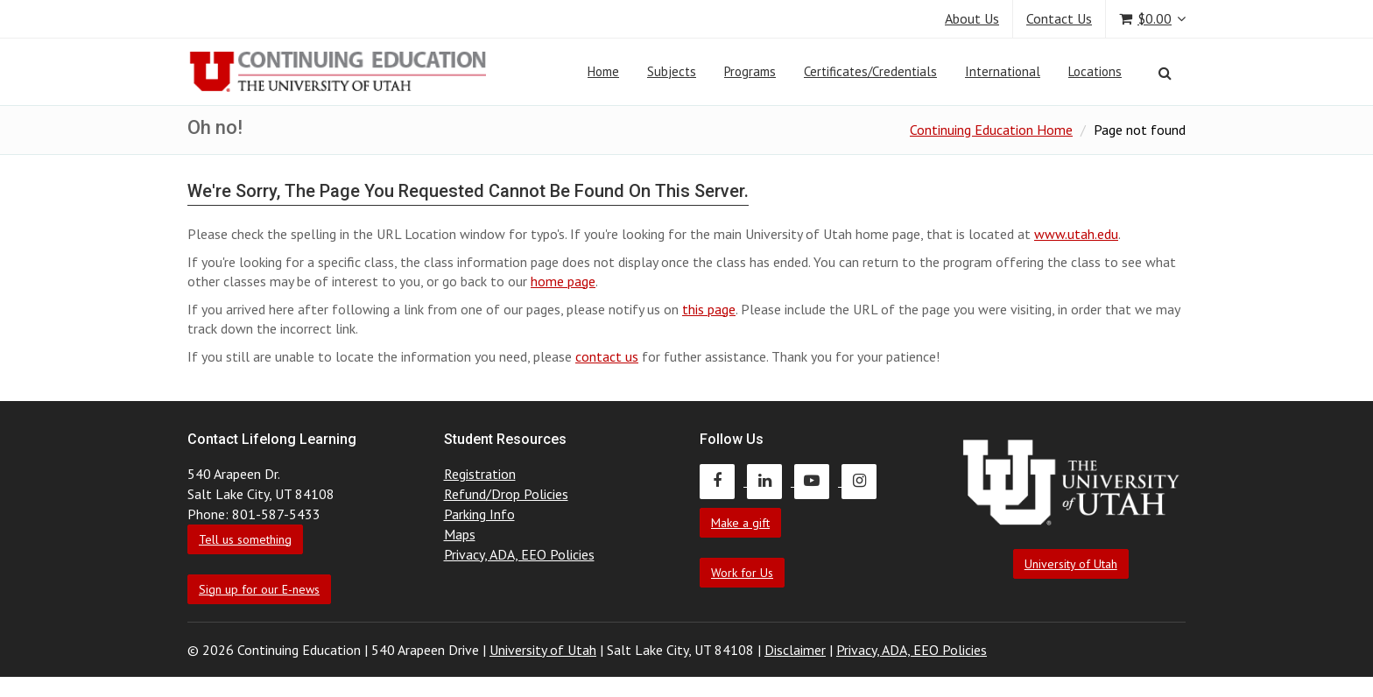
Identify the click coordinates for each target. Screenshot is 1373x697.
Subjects (671, 71)
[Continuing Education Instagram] (863, 480)
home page (563, 281)
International (1002, 71)
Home (603, 71)
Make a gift (740, 523)
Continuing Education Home (991, 129)
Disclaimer (795, 649)
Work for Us (742, 573)
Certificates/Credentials (870, 71)
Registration (480, 473)
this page (709, 309)
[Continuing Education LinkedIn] (770, 480)
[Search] (1165, 73)
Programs (750, 71)
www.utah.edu (1076, 234)
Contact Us (1059, 18)
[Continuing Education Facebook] (723, 480)
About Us (972, 18)
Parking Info (479, 514)
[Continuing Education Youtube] (817, 480)
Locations (1095, 71)
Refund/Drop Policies (506, 494)
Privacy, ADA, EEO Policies (519, 554)
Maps (459, 534)
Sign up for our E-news (259, 589)
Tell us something (245, 539)
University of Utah (1070, 564)
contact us (606, 356)
